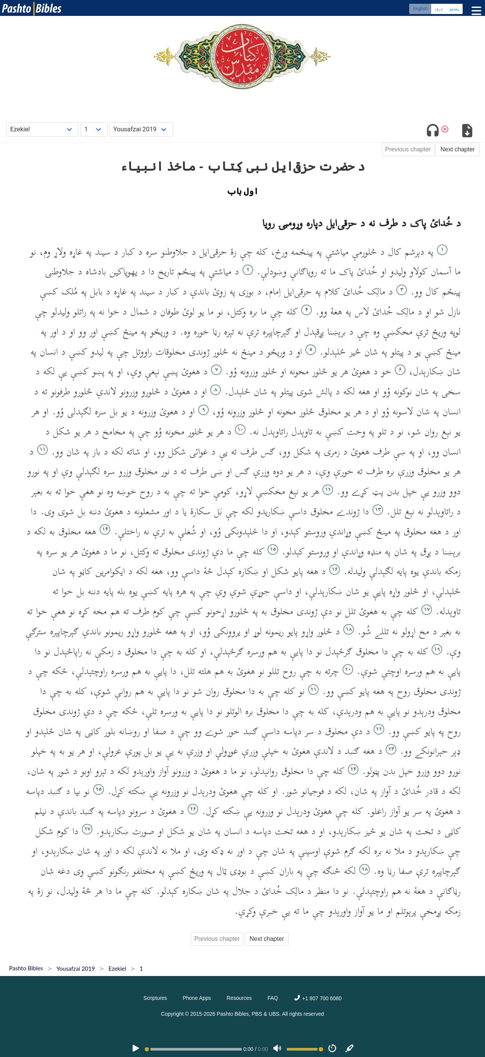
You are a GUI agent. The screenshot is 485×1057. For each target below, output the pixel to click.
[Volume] (277, 1049)
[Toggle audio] (432, 132)
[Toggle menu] (474, 11)
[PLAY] (136, 1049)
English (420, 9)
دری (439, 9)
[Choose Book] (42, 129)
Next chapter (457, 149)
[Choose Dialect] (141, 129)
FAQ (273, 998)
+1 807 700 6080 (317, 998)
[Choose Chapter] (94, 129)
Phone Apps (197, 998)
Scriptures (155, 998)
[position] (193, 1049)
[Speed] (332, 1049)
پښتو (454, 9)
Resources (239, 998)
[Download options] (467, 132)
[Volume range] (305, 1049)
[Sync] (350, 1049)
